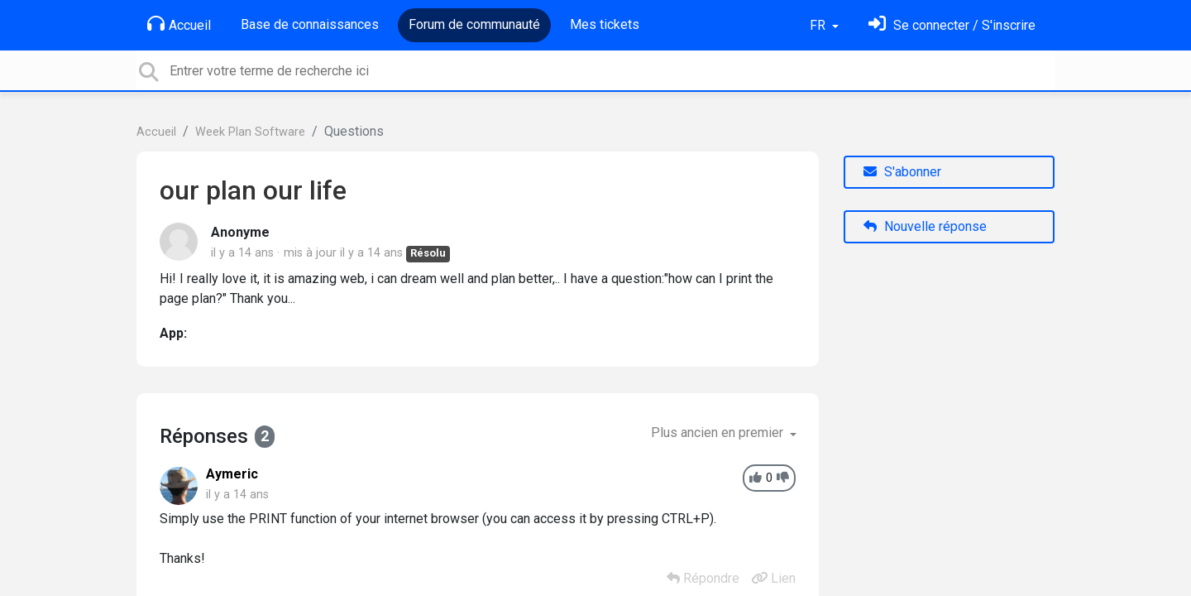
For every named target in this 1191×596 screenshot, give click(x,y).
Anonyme (240, 232)
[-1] (783, 478)
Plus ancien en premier (719, 432)
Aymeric (232, 474)
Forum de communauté (474, 24)
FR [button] (819, 25)
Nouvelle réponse (925, 226)
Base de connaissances (310, 24)
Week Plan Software (250, 132)
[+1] (755, 478)
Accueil (179, 24)
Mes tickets (604, 24)
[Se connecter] (952, 25)
